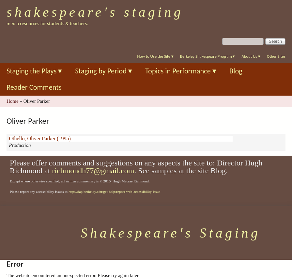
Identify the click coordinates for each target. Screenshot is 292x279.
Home (13, 101)
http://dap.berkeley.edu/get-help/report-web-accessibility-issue (114, 192)
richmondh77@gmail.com (93, 170)
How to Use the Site (155, 56)
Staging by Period (103, 71)
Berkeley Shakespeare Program (207, 56)
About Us (250, 56)
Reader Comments (34, 87)
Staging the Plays (34, 71)
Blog (235, 71)
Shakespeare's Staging (95, 12)
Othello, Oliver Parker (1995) (40, 138)
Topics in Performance (180, 71)
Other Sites (276, 56)
